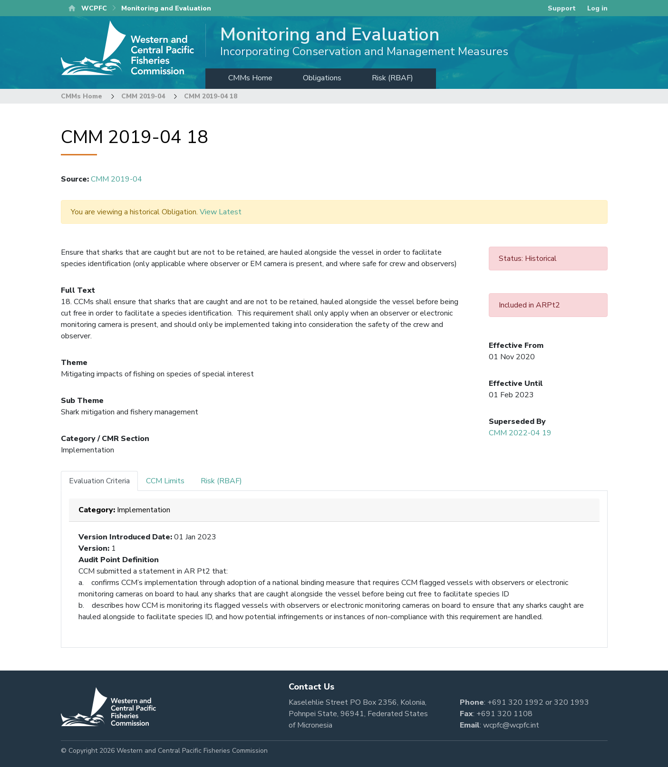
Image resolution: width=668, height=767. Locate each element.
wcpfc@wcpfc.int (511, 725)
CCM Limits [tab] (165, 481)
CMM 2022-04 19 (520, 433)
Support (562, 8)
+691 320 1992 (515, 702)
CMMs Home (250, 78)
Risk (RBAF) (392, 78)
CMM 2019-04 (143, 96)
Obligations (322, 78)
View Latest (221, 212)
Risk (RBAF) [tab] (221, 481)
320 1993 (571, 702)
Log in (597, 8)
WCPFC (94, 8)
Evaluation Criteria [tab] (99, 481)
